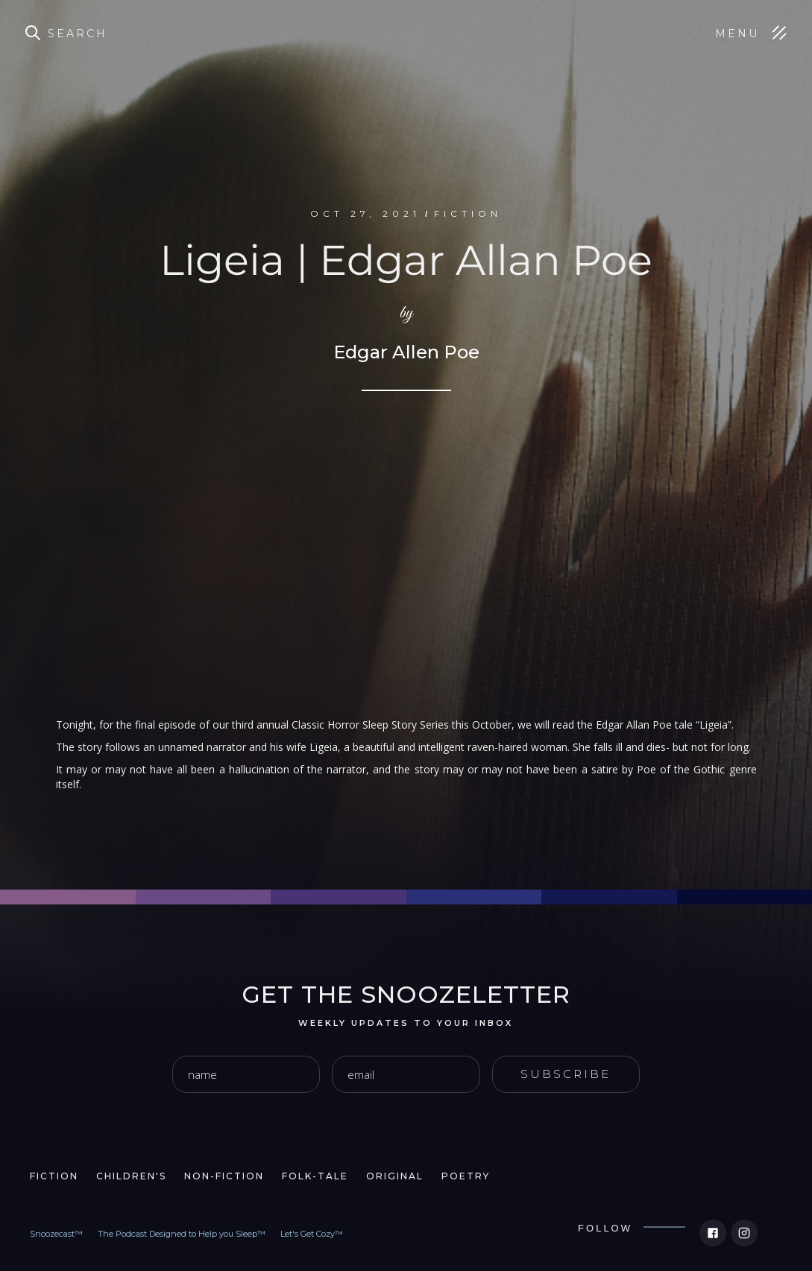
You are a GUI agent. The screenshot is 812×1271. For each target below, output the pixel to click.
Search (77, 33)
